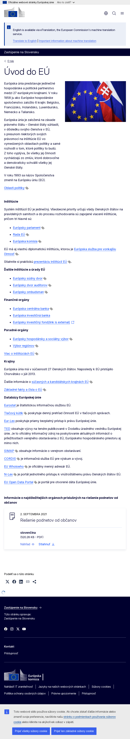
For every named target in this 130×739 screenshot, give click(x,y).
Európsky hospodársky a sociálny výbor (41, 339)
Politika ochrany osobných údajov (25, 693)
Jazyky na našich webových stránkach (62, 686)
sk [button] (106, 13)
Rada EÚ (19, 234)
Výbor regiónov (23, 345)
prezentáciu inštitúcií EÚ (50, 261)
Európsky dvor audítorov (30, 285)
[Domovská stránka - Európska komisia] (14, 12)
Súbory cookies (101, 686)
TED (7, 428)
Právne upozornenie (63, 693)
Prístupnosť (11, 653)
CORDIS (10, 458)
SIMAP (9, 451)
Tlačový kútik (13, 413)
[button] (27, 544)
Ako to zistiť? (66, 2)
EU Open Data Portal (18, 482)
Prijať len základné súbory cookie (74, 731)
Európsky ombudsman (28, 292)
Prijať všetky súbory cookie (31, 731)
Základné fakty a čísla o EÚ (23, 389)
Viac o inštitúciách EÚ (19, 353)
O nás (10, 61)
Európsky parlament (26, 227)
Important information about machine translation (67, 40)
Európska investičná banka (31, 315)
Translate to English (25, 40)
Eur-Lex (9, 421)
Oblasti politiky (14, 188)
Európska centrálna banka (31, 308)
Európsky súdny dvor (27, 278)
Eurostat (10, 405)
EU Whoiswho (14, 466)
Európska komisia (25, 241)
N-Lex (8, 474)
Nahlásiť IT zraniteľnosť (18, 686)
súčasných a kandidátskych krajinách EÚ (60, 382)
